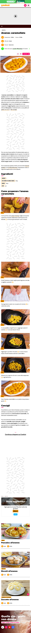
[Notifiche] (28, 5)
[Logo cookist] (5, 5)
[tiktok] (2, 627)
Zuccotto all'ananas (10, 599)
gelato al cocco (5, 109)
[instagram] (6, 627)
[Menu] (25, 5)
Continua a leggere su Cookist (15, 434)
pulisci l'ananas (15, 216)
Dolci (2, 496)
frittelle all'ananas (12, 167)
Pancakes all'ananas (10, 543)
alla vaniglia (14, 109)
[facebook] (13, 627)
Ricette (6, 496)
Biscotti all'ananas (9, 571)
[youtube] (9, 627)
